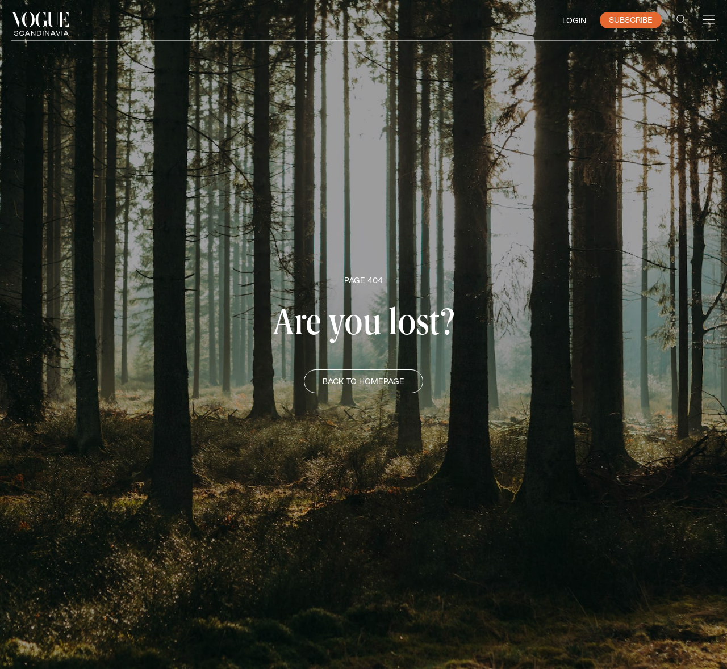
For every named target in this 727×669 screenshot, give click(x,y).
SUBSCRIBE (631, 20)
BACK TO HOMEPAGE (363, 381)
